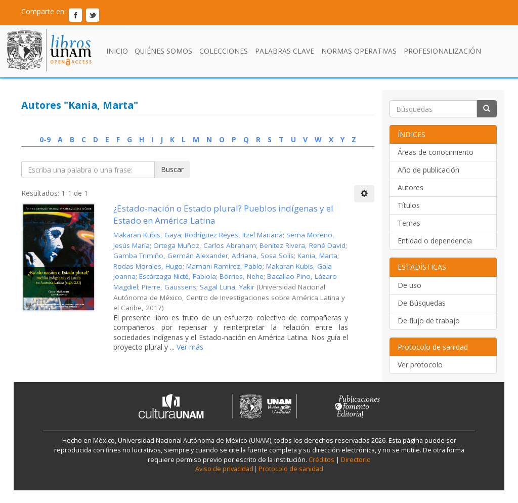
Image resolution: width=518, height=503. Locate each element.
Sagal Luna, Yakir (227, 286)
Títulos (409, 205)
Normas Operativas (359, 51)
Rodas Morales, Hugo (148, 266)
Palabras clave (284, 51)
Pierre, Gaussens (169, 286)
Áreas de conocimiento (435, 152)
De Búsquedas (422, 303)
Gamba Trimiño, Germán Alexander (170, 255)
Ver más (189, 347)
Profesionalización (442, 51)
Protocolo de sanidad (290, 469)
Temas (409, 223)
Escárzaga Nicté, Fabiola (177, 276)
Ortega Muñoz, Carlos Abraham (204, 245)
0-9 (45, 139)
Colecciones (223, 51)
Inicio (117, 51)
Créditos (321, 459)
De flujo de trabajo (429, 320)
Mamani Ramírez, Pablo (224, 266)
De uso (409, 285)
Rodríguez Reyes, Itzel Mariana (234, 234)
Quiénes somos (163, 51)
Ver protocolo (420, 364)
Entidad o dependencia (435, 240)
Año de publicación (428, 170)
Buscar (172, 169)
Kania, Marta (317, 255)
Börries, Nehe (242, 276)
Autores (410, 187)
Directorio (355, 459)
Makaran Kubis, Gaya (147, 234)
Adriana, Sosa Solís (263, 255)
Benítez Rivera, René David (303, 245)
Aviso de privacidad (224, 469)
